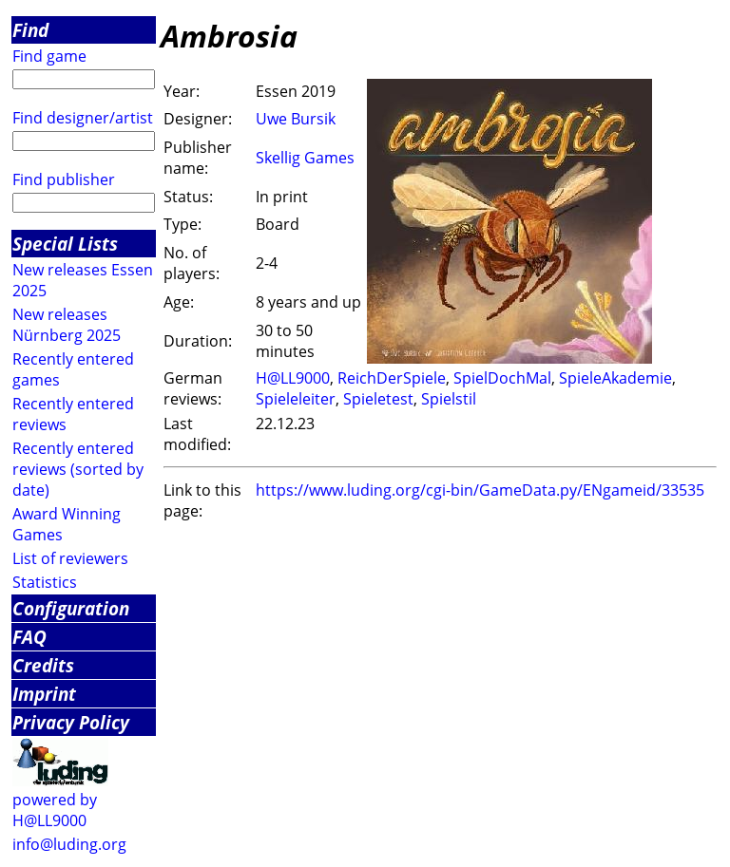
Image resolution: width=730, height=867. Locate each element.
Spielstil (448, 398)
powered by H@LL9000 (54, 810)
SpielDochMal (502, 378)
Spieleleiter (296, 398)
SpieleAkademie (615, 378)
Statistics (44, 582)
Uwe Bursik (296, 118)
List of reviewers (70, 558)
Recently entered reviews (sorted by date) (78, 469)
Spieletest (378, 398)
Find (30, 30)
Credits (43, 665)
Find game (49, 56)
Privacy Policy (70, 722)
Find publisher (63, 179)
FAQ (29, 637)
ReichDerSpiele (391, 378)
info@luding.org (69, 844)
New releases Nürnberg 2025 (66, 325)
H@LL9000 (293, 378)
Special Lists (65, 243)
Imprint (44, 694)
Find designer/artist (82, 117)
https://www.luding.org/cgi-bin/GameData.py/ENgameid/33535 (480, 490)
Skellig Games (305, 157)
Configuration (70, 608)
